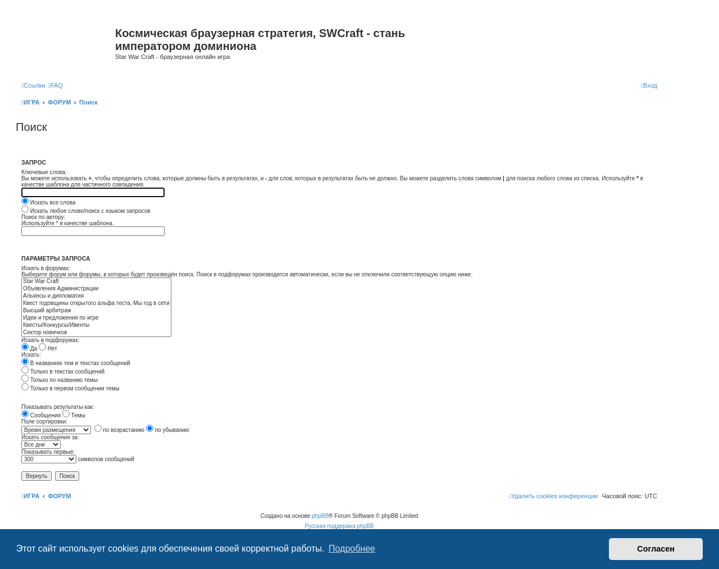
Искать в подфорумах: (50, 340)
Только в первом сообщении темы (70, 388)
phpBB (320, 516)
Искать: (31, 355)
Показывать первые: (48, 452)
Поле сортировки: (44, 421)
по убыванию (167, 430)
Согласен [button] (656, 548)
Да (29, 348)
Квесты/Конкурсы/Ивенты (96, 325)
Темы (73, 415)
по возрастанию (119, 430)
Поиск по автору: (43, 217)
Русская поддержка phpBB (339, 526)
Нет (48, 348)
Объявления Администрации (96, 289)
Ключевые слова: (44, 172)
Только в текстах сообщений (62, 371)
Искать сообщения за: (50, 437)
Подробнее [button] (352, 548)
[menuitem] (55, 85)
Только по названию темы (59, 380)
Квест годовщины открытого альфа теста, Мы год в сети (96, 303)
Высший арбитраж (96, 311)
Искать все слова (48, 202)
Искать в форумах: (45, 268)
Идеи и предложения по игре (96, 318)
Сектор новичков (96, 332)
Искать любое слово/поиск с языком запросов (86, 211)
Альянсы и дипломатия (96, 296)
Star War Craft (96, 281)
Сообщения (41, 415)
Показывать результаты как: (57, 407)
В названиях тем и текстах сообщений (75, 363)
